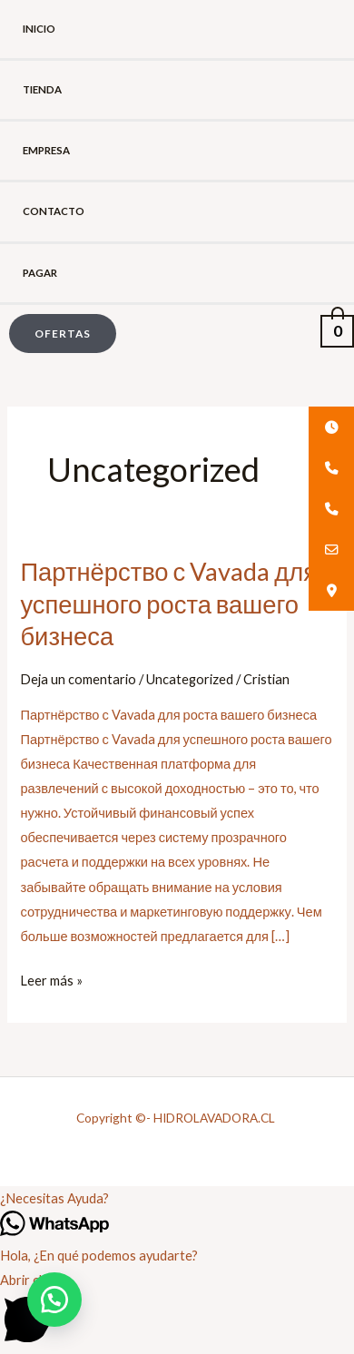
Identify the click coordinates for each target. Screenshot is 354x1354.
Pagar (40, 273)
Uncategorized (189, 679)
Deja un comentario (78, 679)
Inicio (39, 28)
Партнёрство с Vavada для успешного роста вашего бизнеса (168, 603)
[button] (58, 334)
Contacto (53, 211)
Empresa (46, 150)
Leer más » (51, 978)
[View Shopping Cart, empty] (337, 329)
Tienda (42, 89)
